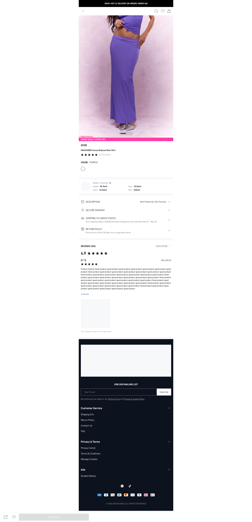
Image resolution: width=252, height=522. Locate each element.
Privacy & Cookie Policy (134, 399)
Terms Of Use (114, 399)
